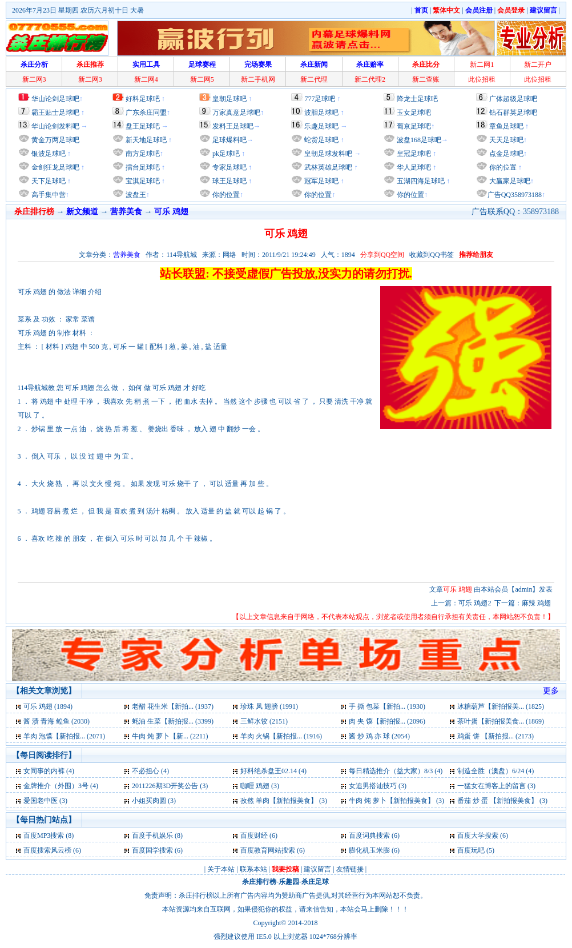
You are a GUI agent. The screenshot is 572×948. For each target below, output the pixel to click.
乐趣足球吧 (321, 126)
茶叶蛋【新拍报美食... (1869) (500, 721)
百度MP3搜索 (43, 835)
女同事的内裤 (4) (48, 771)
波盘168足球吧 (419, 140)
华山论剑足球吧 (55, 99)
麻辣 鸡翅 (537, 603)
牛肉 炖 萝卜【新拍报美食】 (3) (396, 801)
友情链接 (350, 869)
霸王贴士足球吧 (55, 113)
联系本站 (253, 869)
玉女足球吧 (414, 113)
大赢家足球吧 (509, 181)
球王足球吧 (229, 181)
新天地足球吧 (145, 140)
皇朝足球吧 (229, 99)
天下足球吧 (48, 181)
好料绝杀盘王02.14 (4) (273, 771)
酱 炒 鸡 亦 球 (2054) (379, 736)
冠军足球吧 (321, 181)
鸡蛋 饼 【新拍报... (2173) (495, 736)
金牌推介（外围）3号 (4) (60, 786)
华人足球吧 (413, 167)
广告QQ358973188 (515, 195)
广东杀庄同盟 (146, 113)
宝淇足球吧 (143, 181)
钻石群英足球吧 (513, 113)
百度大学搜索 (477, 835)
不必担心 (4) (150, 771)
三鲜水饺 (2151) (264, 721)
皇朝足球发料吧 (327, 154)
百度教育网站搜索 (267, 850)
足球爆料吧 (229, 140)
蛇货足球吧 (322, 140)
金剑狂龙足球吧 (54, 167)
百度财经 (254, 835)
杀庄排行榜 (259, 882)
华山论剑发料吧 (55, 126)
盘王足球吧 (143, 126)
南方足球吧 (142, 154)
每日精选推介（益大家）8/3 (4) (395, 771)
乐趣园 (289, 882)
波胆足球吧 (321, 113)
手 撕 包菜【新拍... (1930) (387, 706)
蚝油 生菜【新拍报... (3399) (173, 721)
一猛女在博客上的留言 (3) (496, 786)
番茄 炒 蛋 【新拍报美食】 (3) (502, 801)
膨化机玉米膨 (369, 850)
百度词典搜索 (369, 835)
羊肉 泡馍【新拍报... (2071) (64, 736)
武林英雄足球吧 (327, 167)
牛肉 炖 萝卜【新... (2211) (170, 736)
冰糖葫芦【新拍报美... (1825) (500, 706)
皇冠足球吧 (413, 154)
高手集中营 (48, 195)
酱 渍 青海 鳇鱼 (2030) (56, 721)
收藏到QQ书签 (431, 255)
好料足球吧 (143, 99)
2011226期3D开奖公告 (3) (170, 786)
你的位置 (225, 195)
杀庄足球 (315, 882)
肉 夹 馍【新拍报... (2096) (387, 721)
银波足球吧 (48, 154)
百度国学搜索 (152, 850)
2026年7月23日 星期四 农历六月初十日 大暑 (78, 10)
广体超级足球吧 (513, 99)
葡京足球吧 (414, 126)
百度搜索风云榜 (47, 850)
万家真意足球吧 (236, 113)
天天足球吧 (505, 140)
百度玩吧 (471, 850)
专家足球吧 (229, 167)
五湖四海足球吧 (420, 181)
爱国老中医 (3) (45, 801)
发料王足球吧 (232, 126)
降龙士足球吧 (417, 99)
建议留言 (317, 869)
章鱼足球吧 (506, 126)
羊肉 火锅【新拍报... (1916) (281, 736)
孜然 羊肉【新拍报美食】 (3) (283, 801)
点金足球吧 (505, 154)
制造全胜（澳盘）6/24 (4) (495, 771)
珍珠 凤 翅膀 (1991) (269, 706)
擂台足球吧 (142, 167)
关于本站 (221, 869)
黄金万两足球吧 (55, 140)
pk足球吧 (225, 154)
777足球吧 (319, 99)
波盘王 (135, 195)
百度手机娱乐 (152, 835)
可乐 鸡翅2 (474, 603)
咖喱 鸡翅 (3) (259, 786)
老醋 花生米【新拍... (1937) (173, 706)
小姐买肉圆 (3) (154, 801)
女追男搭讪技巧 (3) (377, 786)
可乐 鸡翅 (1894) (47, 706)
